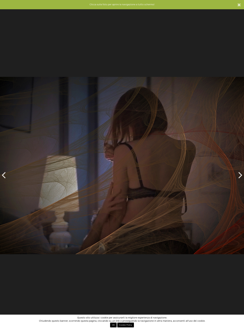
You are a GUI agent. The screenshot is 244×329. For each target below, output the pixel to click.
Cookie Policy (125, 325)
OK (113, 325)
